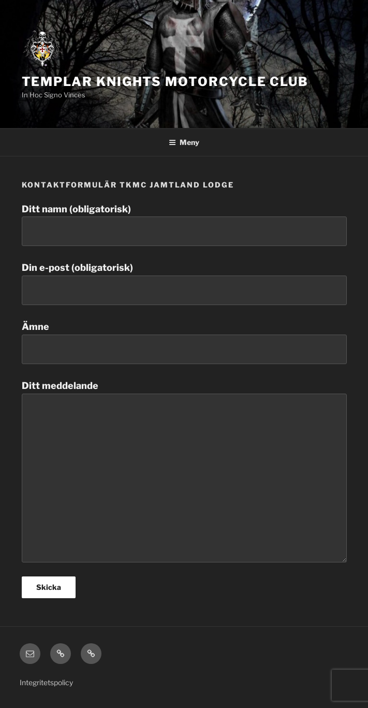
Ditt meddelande (184, 471)
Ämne (184, 342)
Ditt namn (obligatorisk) (184, 225)
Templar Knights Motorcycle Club (165, 81)
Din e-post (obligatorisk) (184, 283)
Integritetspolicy (46, 682)
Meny (184, 142)
